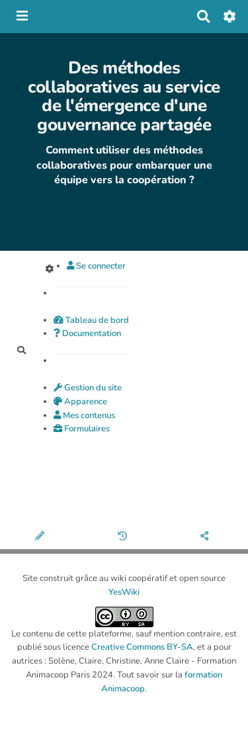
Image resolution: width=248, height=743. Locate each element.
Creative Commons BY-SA (142, 647)
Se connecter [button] (96, 266)
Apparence (80, 402)
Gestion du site (88, 388)
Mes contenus (84, 415)
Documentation (87, 333)
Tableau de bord (91, 320)
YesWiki (124, 592)
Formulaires (82, 429)
